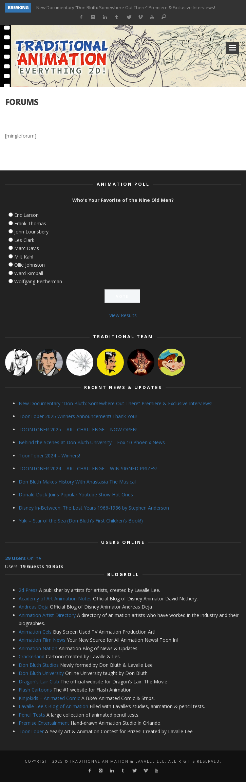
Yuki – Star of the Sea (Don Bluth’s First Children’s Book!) (81, 520)
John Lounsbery (31, 231)
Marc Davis (26, 248)
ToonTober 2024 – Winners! (49, 455)
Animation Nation (38, 648)
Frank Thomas (30, 223)
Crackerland (31, 656)
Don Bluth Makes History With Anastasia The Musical (77, 481)
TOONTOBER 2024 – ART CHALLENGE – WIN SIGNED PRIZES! (88, 468)
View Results (123, 315)
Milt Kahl (23, 256)
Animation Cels (35, 632)
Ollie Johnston (29, 265)
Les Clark (24, 240)
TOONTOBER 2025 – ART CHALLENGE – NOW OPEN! (78, 429)
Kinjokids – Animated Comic (49, 698)
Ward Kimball (28, 273)
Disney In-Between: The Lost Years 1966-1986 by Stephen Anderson (94, 508)
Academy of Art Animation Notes (55, 598)
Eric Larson (26, 215)
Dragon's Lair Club (39, 681)
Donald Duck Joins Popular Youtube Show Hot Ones (76, 494)
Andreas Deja (34, 606)
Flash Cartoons (35, 689)
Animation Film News (42, 640)
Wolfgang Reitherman (38, 281)
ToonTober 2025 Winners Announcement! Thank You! (78, 416)
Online (23, 558)
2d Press (28, 590)
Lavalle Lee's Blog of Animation (53, 706)
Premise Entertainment (44, 723)
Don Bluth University (41, 673)
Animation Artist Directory (47, 615)
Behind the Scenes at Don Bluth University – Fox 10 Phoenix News (92, 442)
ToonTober (31, 731)
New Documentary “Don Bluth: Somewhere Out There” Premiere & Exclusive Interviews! (125, 7)
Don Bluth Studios (39, 665)
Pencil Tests (32, 715)
